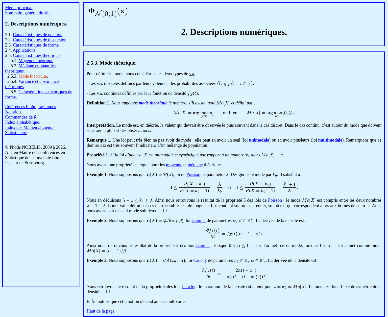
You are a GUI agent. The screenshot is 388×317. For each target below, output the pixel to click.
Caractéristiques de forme (36, 45)
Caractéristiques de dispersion (39, 39)
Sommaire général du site (27, 12)
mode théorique (153, 102)
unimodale (259, 140)
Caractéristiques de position (37, 34)
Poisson (193, 174)
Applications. (25, 50)
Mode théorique (33, 76)
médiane (195, 164)
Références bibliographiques (30, 106)
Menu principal (18, 7)
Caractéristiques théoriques (37, 55)
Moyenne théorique (36, 60)
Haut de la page (100, 311)
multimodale (330, 140)
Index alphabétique (22, 122)
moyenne (174, 164)
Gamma (199, 220)
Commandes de (21, 117)
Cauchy (200, 260)
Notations (14, 111)
